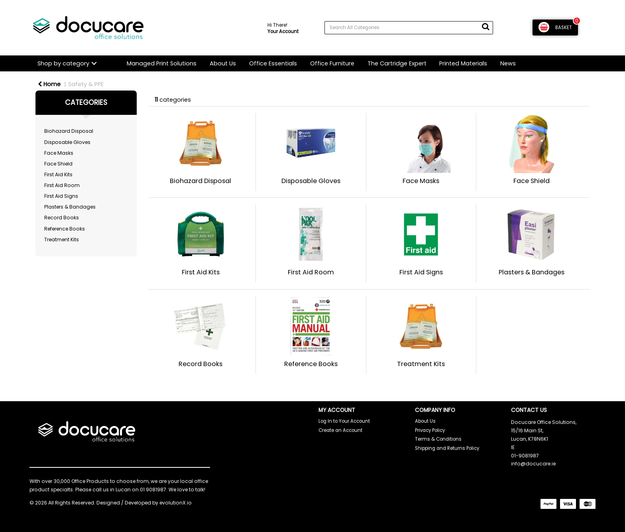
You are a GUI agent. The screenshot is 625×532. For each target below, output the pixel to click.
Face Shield (58, 163)
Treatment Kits (61, 239)
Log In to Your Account (344, 421)
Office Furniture (332, 63)
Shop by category (63, 63)
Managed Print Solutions (162, 63)
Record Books (61, 217)
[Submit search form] (485, 27)
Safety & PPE (86, 84)
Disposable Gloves (67, 142)
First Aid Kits (58, 174)
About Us (223, 63)
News (508, 63)
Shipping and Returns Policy (447, 448)
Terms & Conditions (438, 439)
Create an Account (340, 430)
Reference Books (64, 228)
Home (49, 84)
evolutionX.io (175, 502)
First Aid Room (62, 185)
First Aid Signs (61, 196)
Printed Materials (463, 63)
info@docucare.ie (533, 463)
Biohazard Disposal (68, 131)
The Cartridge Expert (397, 63)
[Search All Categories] (408, 27)
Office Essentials (273, 63)
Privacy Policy (430, 430)
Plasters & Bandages (70, 206)
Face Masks (58, 153)
